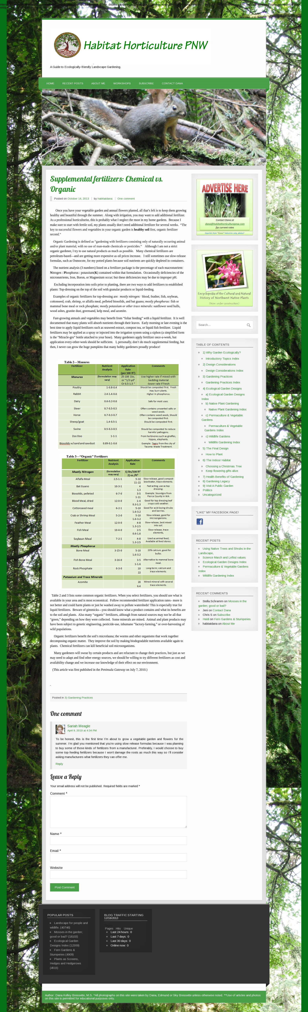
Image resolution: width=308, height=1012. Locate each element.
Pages (109, 928)
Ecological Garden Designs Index (225, 562)
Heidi (206, 619)
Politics (207, 490)
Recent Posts (72, 83)
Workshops (122, 83)
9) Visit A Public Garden (218, 485)
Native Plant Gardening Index (228, 409)
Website (56, 868)
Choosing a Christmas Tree (224, 466)
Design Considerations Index (224, 370)
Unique (128, 928)
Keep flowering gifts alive (222, 470)
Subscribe (146, 83)
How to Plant (214, 454)
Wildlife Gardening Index (224, 442)
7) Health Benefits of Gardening (223, 476)
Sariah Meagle (78, 726)
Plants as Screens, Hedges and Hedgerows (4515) (65, 963)
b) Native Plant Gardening (222, 403)
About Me (98, 83)
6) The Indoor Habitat (217, 460)
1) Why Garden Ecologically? (222, 352)
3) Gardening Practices (79, 697)
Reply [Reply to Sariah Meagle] (59, 763)
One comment (126, 198)
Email (55, 851)
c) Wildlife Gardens (218, 436)
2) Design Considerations (219, 364)
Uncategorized (212, 494)
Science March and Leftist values (224, 557)
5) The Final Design (215, 448)
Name (55, 834)
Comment (58, 793)
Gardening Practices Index (223, 382)
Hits (119, 928)
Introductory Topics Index (222, 358)
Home (50, 83)
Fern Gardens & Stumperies (232, 619)
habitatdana (105, 198)
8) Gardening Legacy (216, 481)
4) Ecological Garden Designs (222, 388)
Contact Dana (172, 83)
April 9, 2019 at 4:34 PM (82, 730)
